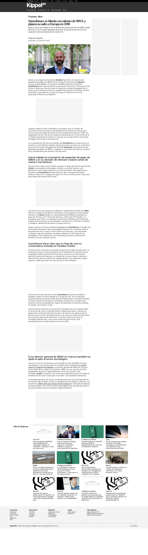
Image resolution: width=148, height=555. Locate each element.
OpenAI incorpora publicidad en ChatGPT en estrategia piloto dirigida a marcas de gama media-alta (43, 523)
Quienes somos (54, 538)
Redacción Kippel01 (35, 65)
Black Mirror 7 (44, 1)
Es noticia (30, 1)
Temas (31, 540)
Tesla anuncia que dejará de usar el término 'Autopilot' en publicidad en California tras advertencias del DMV (116, 471)
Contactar (52, 543)
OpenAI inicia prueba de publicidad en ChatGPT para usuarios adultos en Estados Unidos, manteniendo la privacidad (116, 524)
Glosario (32, 541)
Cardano (58, 1)
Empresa (32, 43)
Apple (71, 1)
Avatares (13, 544)
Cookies (70, 540)
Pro (64, 10)
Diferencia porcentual (95, 540)
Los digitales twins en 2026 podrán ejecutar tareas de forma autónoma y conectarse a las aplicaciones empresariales (67, 498)
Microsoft (85, 492)
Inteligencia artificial (64, 466)
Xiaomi (65, 1)
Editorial (51, 540)
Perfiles (32, 538)
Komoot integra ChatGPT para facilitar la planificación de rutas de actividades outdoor (92, 470)
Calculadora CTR (93, 538)
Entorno (42, 10)
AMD (76, 1)
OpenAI (36, 518)
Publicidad (52, 541)
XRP (52, 1)
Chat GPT (36, 466)
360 (11, 546)
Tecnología (56, 10)
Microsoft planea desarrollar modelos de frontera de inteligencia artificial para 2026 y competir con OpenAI (91, 497)
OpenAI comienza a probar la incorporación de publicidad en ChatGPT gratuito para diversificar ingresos (92, 523)
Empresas (31, 10)
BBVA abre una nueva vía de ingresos (54, 410)
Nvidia (37, 1)
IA (48, 10)
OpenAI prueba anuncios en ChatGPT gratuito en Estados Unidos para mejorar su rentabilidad (67, 522)
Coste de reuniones (94, 541)
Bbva (40, 43)
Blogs (31, 543)
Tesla (107, 466)
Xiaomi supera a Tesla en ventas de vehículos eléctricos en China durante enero (116, 496)
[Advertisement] (74, 27)
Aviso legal (72, 538)
